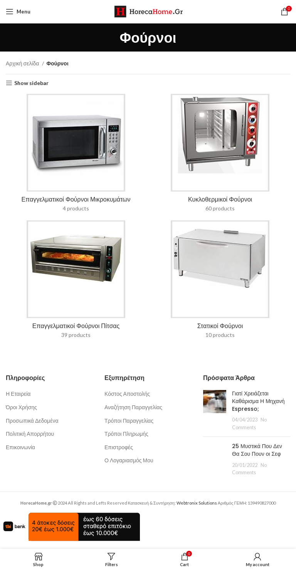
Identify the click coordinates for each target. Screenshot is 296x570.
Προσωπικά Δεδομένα (32, 420)
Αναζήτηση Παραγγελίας (133, 407)
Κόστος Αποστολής (127, 393)
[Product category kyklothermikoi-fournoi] (220, 155)
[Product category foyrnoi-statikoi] (220, 281)
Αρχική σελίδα (23, 63)
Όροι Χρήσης (21, 407)
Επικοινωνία (20, 447)
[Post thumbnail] (214, 410)
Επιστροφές (118, 447)
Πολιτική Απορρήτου (30, 433)
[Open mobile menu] (18, 11)
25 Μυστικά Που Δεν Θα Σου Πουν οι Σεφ (257, 450)
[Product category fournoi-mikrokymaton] (76, 155)
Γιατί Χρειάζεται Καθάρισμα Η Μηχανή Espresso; (258, 401)
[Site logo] (148, 11)
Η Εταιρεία (18, 393)
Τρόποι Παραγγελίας (128, 420)
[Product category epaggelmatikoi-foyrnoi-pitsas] (76, 281)
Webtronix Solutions (197, 502)
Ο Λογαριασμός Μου (128, 460)
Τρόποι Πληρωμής (126, 433)
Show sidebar (31, 83)
